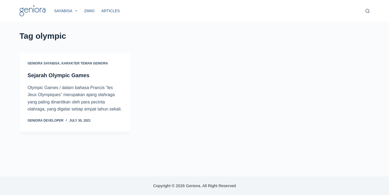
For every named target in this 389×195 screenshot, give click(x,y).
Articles (110, 11)
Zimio (89, 11)
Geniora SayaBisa (44, 63)
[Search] (367, 11)
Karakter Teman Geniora (84, 63)
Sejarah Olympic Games (58, 75)
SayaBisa (66, 11)
